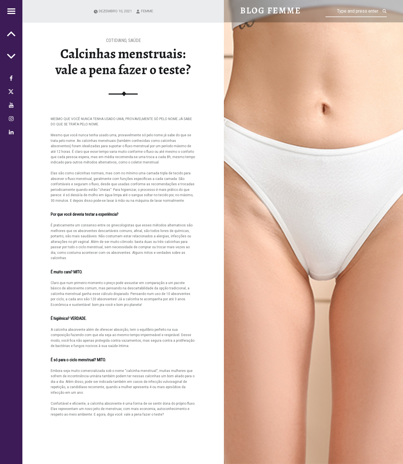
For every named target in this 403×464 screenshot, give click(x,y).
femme (147, 11)
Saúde (134, 40)
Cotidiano (116, 40)
